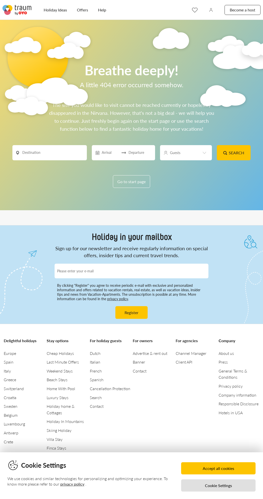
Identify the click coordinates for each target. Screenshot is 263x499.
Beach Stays (57, 379)
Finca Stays (56, 448)
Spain (8, 362)
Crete (8, 441)
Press (223, 362)
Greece (10, 379)
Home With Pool (61, 388)
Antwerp (11, 432)
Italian (95, 362)
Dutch (95, 353)
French (96, 371)
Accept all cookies (218, 468)
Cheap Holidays (60, 353)
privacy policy (117, 299)
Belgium (11, 415)
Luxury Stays (57, 397)
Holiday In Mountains (65, 421)
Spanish (96, 379)
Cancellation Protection (110, 388)
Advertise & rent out (150, 353)
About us (226, 353)
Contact (96, 406)
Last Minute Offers (63, 362)
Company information (237, 395)
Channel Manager (191, 353)
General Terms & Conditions (233, 374)
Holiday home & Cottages (60, 409)
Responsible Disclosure (239, 403)
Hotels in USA (231, 412)
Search (233, 152)
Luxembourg (14, 423)
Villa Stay (55, 439)
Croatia (10, 397)
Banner (139, 362)
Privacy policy (231, 386)
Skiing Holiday (59, 430)
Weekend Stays (60, 371)
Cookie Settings (218, 485)
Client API (184, 362)
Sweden (10, 406)
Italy (7, 371)
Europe (10, 353)
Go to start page (131, 181)
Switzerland (14, 388)
